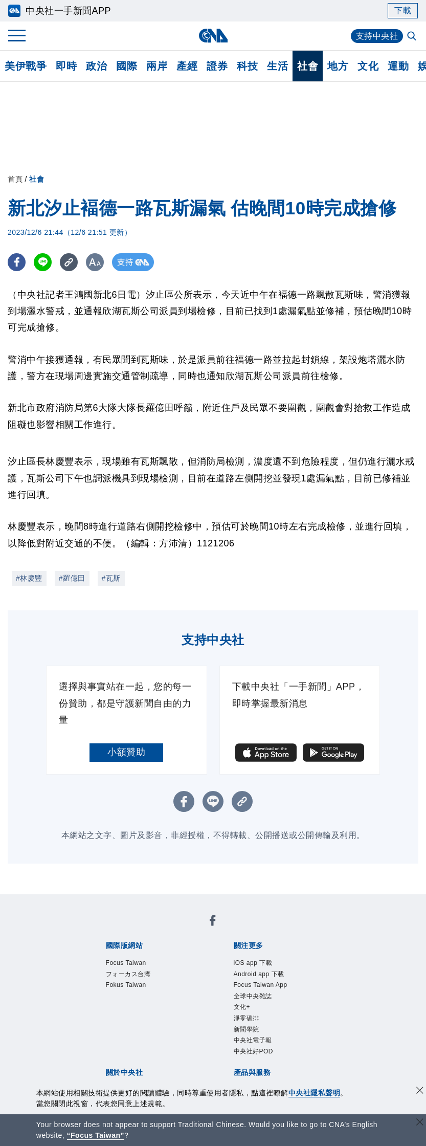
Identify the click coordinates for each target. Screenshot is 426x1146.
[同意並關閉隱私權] (419, 1091)
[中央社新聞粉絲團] (213, 922)
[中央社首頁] (213, 35)
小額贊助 (126, 752)
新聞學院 (246, 1029)
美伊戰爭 (26, 66)
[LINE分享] (43, 262)
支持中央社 (377, 36)
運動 (398, 66)
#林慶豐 (29, 578)
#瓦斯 (111, 578)
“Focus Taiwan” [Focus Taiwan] (96, 1135)
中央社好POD (254, 1051)
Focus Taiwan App (260, 984)
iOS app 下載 (253, 962)
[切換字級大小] (95, 262)
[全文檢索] (412, 36)
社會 (307, 66)
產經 (186, 66)
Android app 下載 (259, 974)
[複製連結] (69, 262)
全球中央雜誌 (253, 996)
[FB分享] (17, 262)
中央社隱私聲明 (314, 1093)
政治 (96, 66)
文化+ (242, 1006)
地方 (337, 66)
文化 (367, 66)
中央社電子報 (253, 1040)
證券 (217, 66)
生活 (277, 66)
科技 (247, 66)
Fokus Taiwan (126, 984)
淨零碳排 (246, 1018)
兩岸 (156, 66)
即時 (66, 66)
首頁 (15, 179)
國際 (126, 66)
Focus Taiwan (126, 962)
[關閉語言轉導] (419, 1123)
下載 (402, 10)
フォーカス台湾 (128, 974)
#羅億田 (72, 578)
